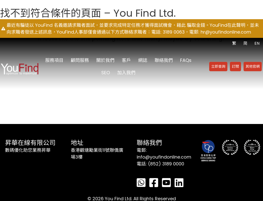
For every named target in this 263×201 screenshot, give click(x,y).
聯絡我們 (164, 60)
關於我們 (105, 60)
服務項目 (54, 60)
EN (256, 43)
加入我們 (126, 72)
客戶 (126, 60)
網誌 (142, 60)
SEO (105, 72)
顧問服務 (80, 60)
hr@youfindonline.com (226, 32)
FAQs (186, 60)
